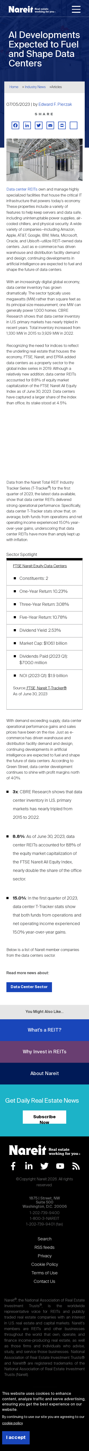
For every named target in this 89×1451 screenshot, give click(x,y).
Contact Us (44, 1282)
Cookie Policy (44, 1265)
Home (13, 87)
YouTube (60, 1166)
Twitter (44, 1166)
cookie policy (12, 1423)
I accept (16, 1437)
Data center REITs (21, 190)
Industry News (35, 87)
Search (45, 1239)
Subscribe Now (44, 1119)
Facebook (13, 1166)
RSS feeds (44, 1248)
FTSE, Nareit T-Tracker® (46, 688)
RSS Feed (76, 1166)
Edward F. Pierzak (55, 104)
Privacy (45, 1256)
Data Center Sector (29, 987)
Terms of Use (45, 1273)
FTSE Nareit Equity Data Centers (40, 566)
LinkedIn (29, 1166)
